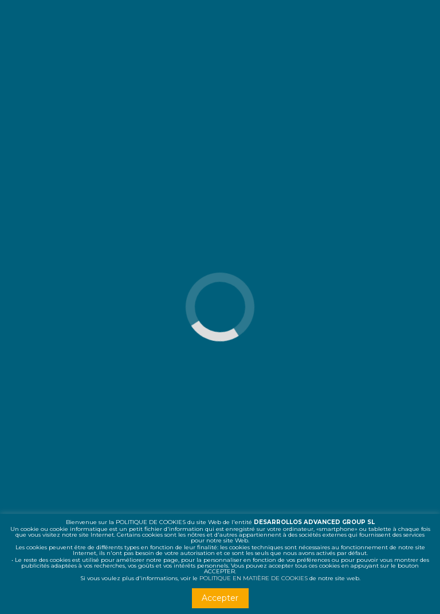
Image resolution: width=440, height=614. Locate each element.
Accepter (220, 598)
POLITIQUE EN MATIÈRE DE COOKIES (253, 578)
